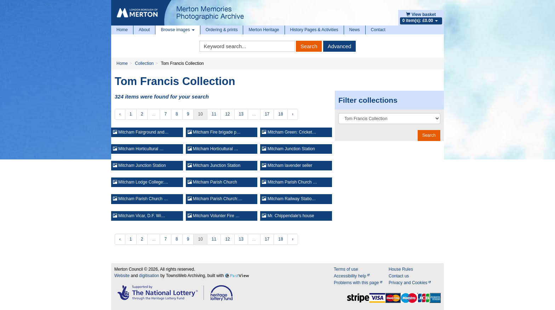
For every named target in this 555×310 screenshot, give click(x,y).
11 (214, 114)
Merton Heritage (263, 29)
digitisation (149, 275)
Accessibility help (352, 276)
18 (280, 114)
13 (241, 114)
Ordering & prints (222, 29)
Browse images (177, 29)
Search (309, 46)
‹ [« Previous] (120, 114)
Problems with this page (358, 282)
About (144, 29)
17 (267, 114)
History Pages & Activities (314, 29)
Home (122, 29)
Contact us (399, 276)
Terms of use (346, 269)
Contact (378, 29)
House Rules (401, 269)
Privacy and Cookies (410, 282)
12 (227, 114)
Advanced (339, 46)
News (354, 29)
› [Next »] (292, 114)
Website (122, 275)
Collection (144, 63)
